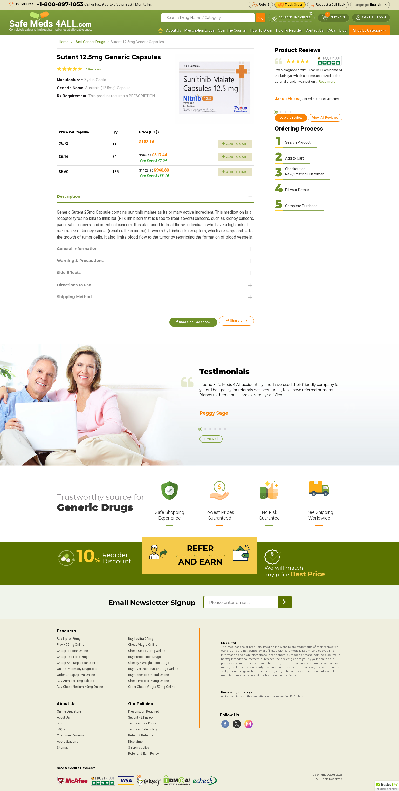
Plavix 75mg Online (70, 643)
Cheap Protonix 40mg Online (148, 679)
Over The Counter (232, 30)
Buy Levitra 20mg (140, 637)
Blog (343, 30)
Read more (327, 81)
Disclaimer (136, 740)
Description (69, 196)
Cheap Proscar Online (72, 649)
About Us (173, 30)
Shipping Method (75, 298)
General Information (79, 249)
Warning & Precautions (82, 261)
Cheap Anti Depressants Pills (77, 661)
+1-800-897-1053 (59, 4)
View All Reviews (325, 118)
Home (64, 42)
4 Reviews (93, 69)
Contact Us (315, 30)
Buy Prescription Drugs (144, 655)
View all (212, 438)
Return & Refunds (140, 734)
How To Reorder (289, 30)
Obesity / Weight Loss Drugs (148, 661)
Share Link (236, 323)
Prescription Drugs (199, 30)
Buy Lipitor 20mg (69, 637)
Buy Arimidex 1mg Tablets (75, 679)
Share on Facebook (191, 323)
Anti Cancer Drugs (90, 42)
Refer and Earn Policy (143, 752)
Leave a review (290, 118)
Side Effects (69, 274)
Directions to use (75, 286)
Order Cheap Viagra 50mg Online (151, 686)
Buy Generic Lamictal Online (148, 673)
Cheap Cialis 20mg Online (146, 649)
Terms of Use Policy (142, 722)
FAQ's (331, 30)
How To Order (261, 30)
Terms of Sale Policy (142, 728)
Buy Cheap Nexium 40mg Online (80, 686)
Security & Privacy (141, 716)
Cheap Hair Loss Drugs (73, 655)
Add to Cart (235, 144)
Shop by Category (367, 30)
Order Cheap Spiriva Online (76, 673)
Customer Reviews (70, 734)
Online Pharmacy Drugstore (77, 667)
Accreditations (67, 740)
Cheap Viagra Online (142, 643)
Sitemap (62, 746)
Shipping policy (138, 746)
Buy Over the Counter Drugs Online (153, 667)
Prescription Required (143, 710)
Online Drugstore (69, 710)
